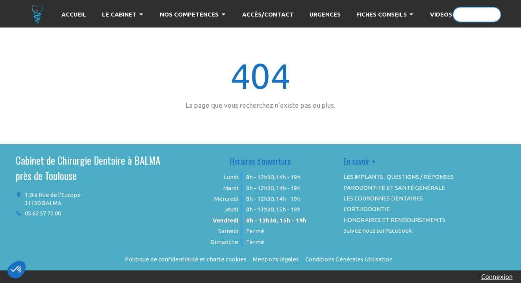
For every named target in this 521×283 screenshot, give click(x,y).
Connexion (497, 276)
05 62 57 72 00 (43, 213)
